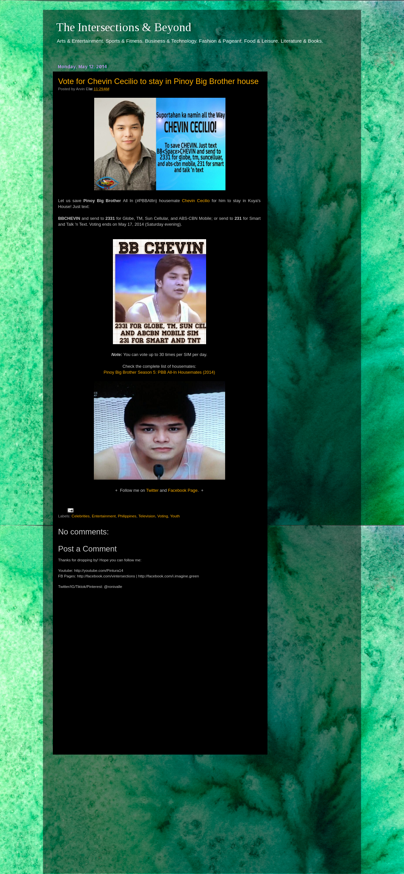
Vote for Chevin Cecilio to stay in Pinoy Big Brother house (158, 81)
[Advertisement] (159, 808)
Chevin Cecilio (196, 200)
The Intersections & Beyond (123, 27)
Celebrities (81, 516)
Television (146, 516)
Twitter (152, 490)
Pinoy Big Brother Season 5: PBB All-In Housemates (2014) (159, 372)
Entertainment (104, 516)
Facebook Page (183, 490)
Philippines (127, 516)
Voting (163, 516)
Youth (175, 516)
